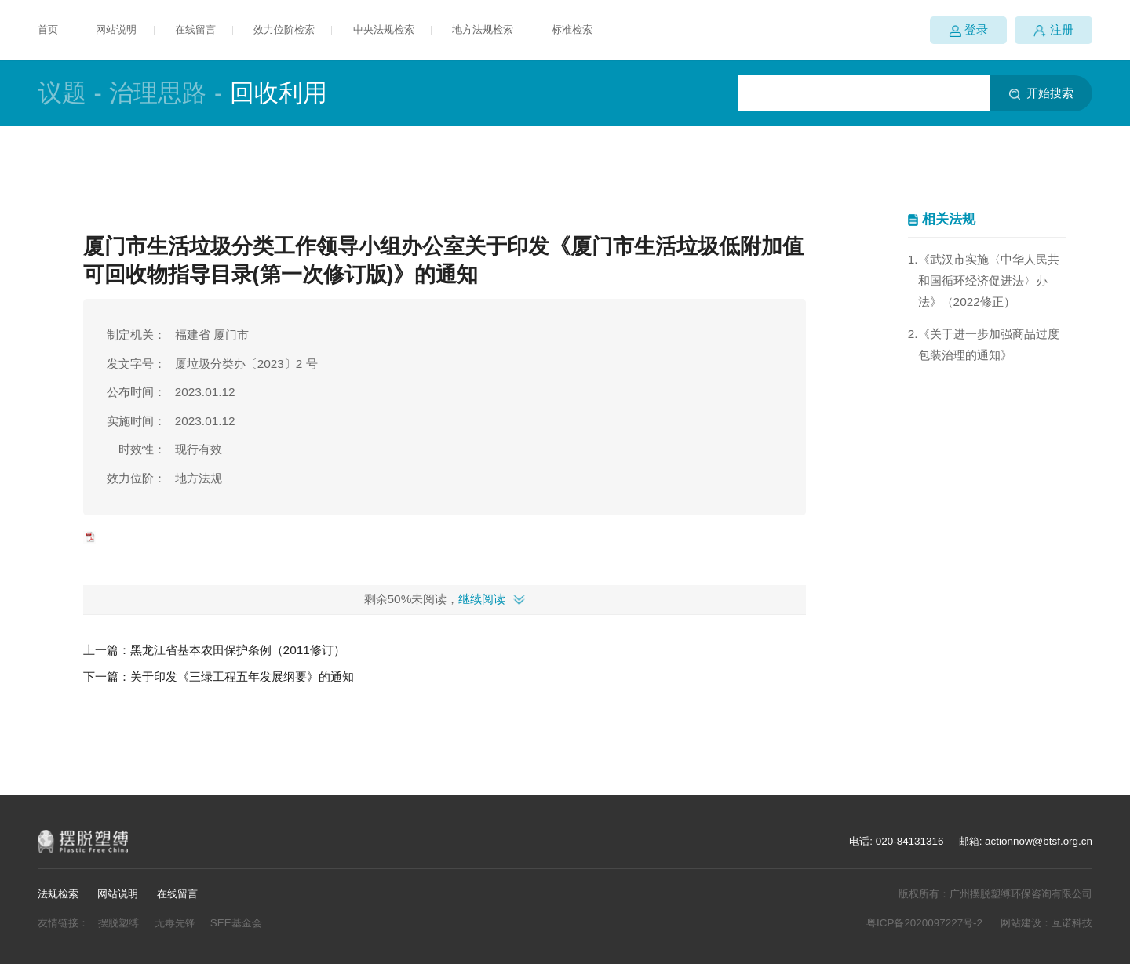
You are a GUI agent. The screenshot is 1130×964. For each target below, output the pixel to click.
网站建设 (1021, 923)
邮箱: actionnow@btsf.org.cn (1025, 841)
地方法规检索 (482, 29)
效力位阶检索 (284, 29)
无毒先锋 (175, 923)
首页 (48, 29)
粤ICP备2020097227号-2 (924, 923)
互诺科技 (1072, 923)
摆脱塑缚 (118, 923)
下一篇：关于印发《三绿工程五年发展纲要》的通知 (218, 676)
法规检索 (58, 894)
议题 (62, 93)
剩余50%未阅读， (435, 599)
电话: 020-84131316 (896, 841)
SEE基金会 (236, 923)
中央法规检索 (383, 29)
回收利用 (278, 93)
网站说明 (116, 29)
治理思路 (157, 93)
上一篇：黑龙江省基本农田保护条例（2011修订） (214, 650)
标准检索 (572, 29)
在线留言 (195, 29)
